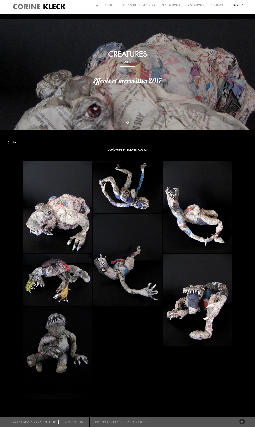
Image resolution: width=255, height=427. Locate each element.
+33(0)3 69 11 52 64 (138, 422)
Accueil (110, 5)
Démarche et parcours (138, 5)
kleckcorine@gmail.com (107, 422)
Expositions (195, 5)
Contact (217, 5)
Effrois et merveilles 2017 (127, 80)
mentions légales (76, 422)
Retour (13, 142)
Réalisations (170, 5)
